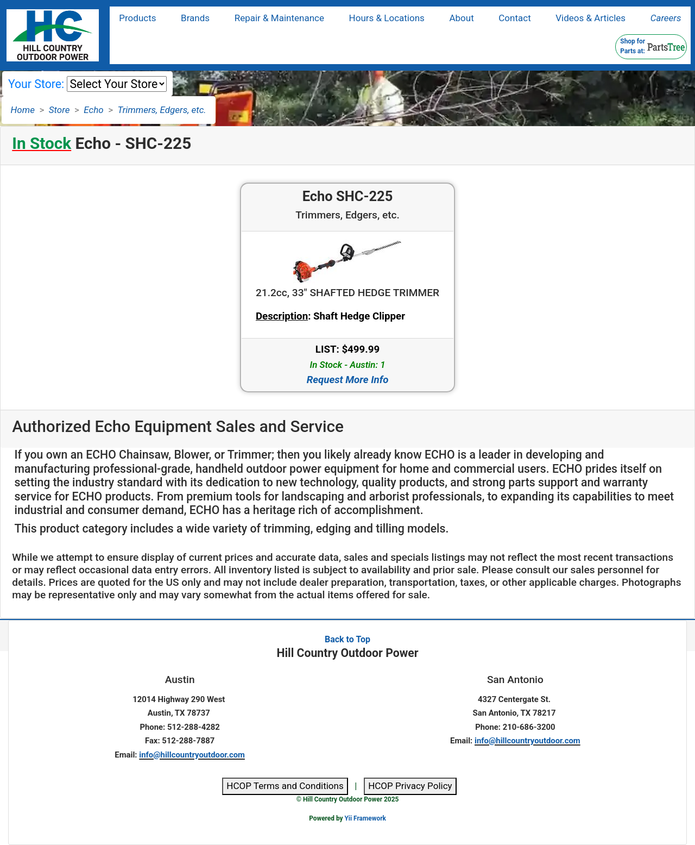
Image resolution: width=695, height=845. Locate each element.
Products (137, 17)
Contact (514, 17)
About (461, 17)
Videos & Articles (590, 17)
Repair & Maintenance (279, 17)
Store (59, 109)
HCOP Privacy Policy (410, 785)
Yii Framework (365, 818)
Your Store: (36, 84)
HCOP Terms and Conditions (284, 785)
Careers (665, 17)
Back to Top (347, 639)
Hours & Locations (387, 17)
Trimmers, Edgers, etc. (162, 109)
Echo (93, 109)
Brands (195, 17)
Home (23, 109)
